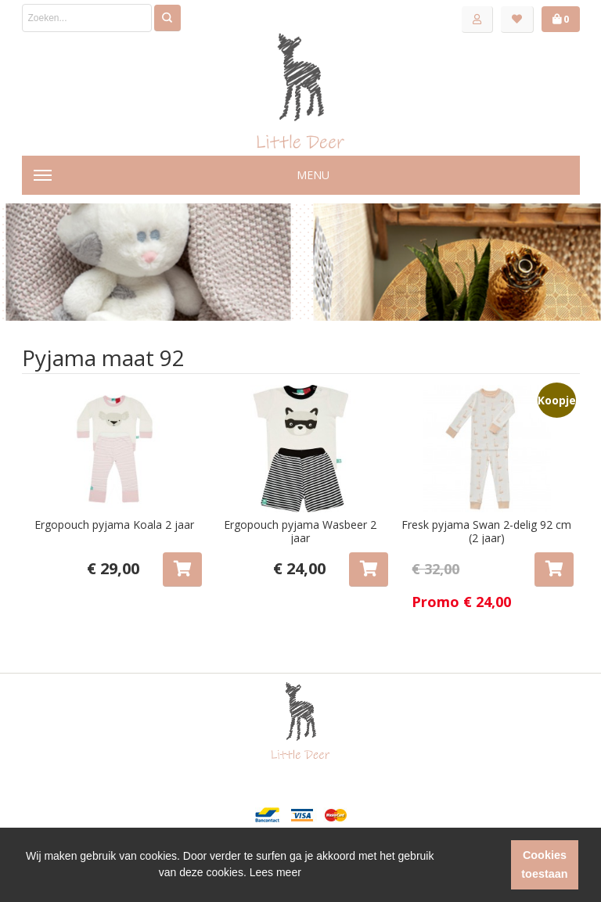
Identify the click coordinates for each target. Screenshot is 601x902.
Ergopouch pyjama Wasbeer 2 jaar (300, 531)
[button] (471, 865)
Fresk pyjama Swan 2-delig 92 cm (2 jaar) (486, 531)
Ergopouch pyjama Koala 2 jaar (114, 524)
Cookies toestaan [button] (544, 864)
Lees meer (275, 872)
